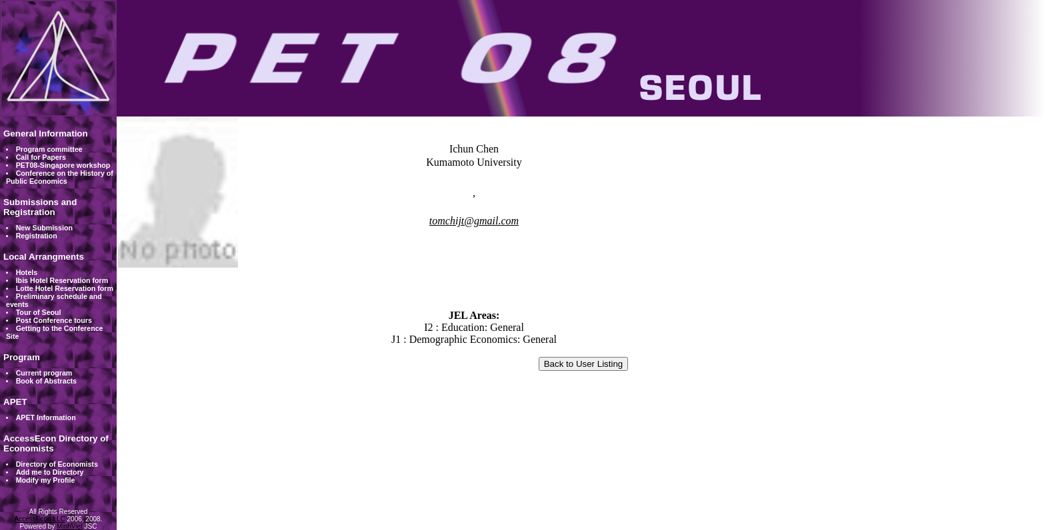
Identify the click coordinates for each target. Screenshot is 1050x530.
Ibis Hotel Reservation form (62, 280)
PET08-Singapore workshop (63, 165)
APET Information (46, 417)
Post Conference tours (54, 320)
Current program (44, 373)
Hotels (27, 272)
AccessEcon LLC (40, 519)
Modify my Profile (45, 480)
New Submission (44, 228)
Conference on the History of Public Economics (59, 177)
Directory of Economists (57, 464)
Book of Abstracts (46, 381)
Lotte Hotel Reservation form (64, 288)
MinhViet (70, 526)
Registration (36, 236)
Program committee (49, 149)
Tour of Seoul (38, 312)
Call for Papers (41, 157)
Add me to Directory (50, 472)
